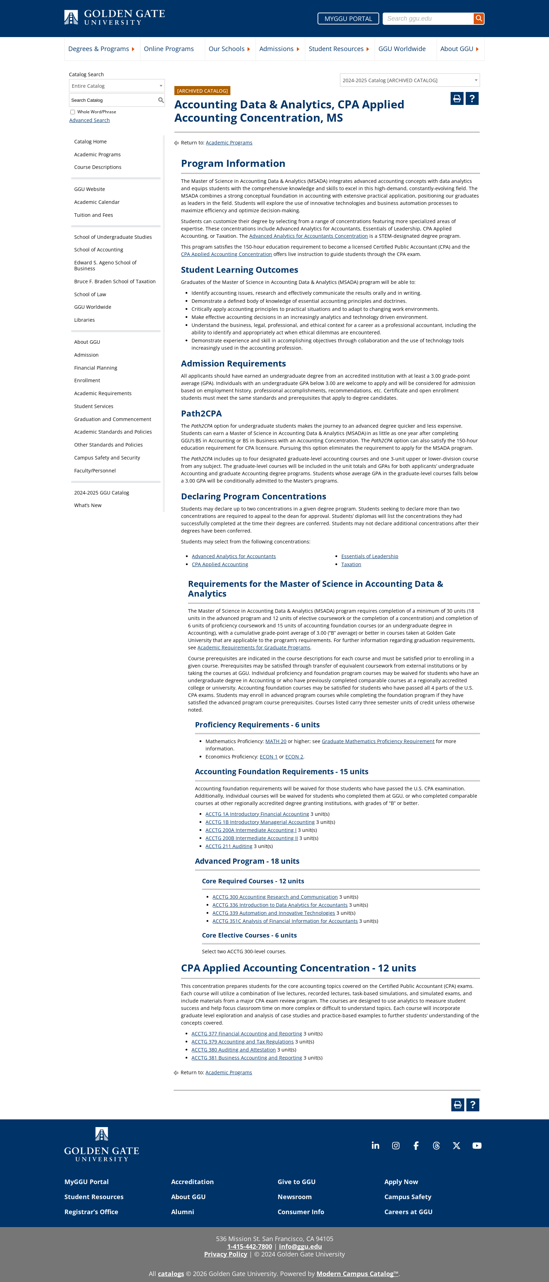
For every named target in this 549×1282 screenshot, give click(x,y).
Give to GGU (297, 1181)
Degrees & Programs (98, 48)
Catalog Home (90, 141)
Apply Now (401, 1181)
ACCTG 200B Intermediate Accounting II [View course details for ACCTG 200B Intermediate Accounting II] (252, 838)
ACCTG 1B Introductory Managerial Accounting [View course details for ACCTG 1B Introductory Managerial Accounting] (260, 822)
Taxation (351, 564)
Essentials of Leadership (369, 556)
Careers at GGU (408, 1212)
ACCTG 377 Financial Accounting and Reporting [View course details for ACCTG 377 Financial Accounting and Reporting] (247, 1033)
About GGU (456, 48)
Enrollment (87, 380)
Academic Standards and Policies (113, 431)
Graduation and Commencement (112, 419)
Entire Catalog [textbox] (88, 86)
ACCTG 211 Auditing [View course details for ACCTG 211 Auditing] (229, 846)
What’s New (88, 505)
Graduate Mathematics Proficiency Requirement (378, 741)
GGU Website (89, 189)
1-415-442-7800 (249, 1246)
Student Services (93, 406)
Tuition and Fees (93, 215)
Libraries (84, 319)
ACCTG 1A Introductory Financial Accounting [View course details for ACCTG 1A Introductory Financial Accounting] (257, 814)
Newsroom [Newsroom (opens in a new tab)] (295, 1196)
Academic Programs (97, 154)
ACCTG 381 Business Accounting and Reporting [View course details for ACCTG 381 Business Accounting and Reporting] (247, 1057)
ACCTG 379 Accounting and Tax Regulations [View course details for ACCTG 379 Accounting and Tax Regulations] (243, 1041)
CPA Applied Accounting (220, 564)
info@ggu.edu (300, 1246)
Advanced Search (89, 120)
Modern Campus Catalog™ (357, 1273)
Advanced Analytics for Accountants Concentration (308, 236)
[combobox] (410, 80)
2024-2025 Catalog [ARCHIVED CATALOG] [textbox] (390, 80)
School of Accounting (98, 249)
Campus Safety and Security (107, 457)
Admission (86, 354)
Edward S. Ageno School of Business (105, 265)
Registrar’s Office (91, 1212)
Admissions (276, 48)
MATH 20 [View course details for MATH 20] (275, 741)
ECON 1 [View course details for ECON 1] (269, 756)
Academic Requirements (103, 393)
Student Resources (336, 48)
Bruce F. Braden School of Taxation (115, 281)
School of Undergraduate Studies (113, 237)
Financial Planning (95, 367)
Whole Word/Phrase (96, 112)
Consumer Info (301, 1212)
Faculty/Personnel (95, 470)
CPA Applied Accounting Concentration (226, 254)
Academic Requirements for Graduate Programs (253, 647)
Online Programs (169, 48)
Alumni (182, 1212)
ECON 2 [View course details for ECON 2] (294, 756)
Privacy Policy (225, 1254)
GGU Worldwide (402, 48)
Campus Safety (407, 1196)
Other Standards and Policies (108, 444)
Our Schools (227, 48)
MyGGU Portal (86, 1181)
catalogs (171, 1273)
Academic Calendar (97, 202)
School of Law (90, 294)
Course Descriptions (97, 167)
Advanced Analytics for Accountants (234, 556)
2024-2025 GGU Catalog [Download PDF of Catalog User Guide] (101, 492)
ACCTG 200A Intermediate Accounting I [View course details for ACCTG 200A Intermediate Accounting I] (251, 830)
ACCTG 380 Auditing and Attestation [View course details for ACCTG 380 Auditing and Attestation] (234, 1049)
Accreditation (192, 1181)
